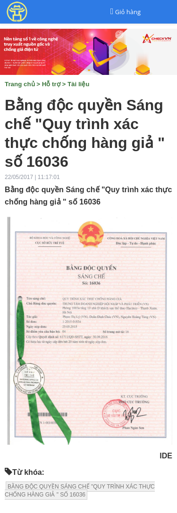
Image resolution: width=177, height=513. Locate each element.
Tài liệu (78, 84)
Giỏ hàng (128, 12)
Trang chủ (20, 84)
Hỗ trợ (51, 84)
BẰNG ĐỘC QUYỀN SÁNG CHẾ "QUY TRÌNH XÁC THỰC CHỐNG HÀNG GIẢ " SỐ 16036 (80, 490)
